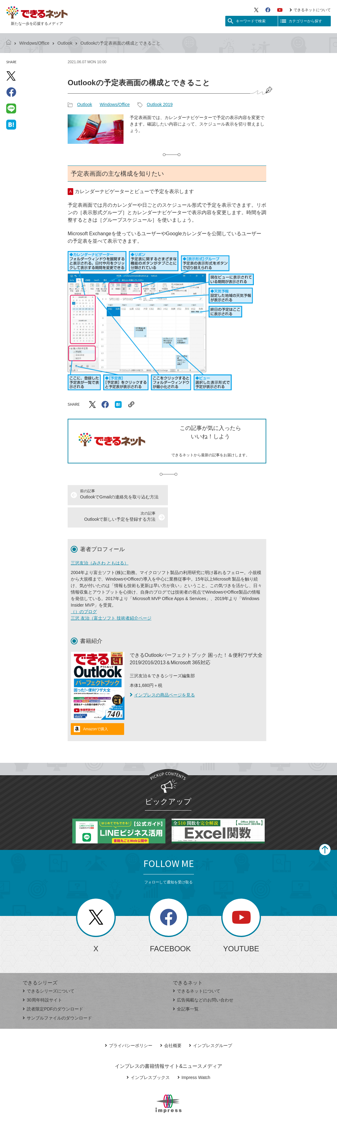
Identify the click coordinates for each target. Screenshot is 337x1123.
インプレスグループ (210, 1023)
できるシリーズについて (48, 968)
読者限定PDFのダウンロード (53, 986)
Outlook (64, 43)
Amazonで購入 (95, 707)
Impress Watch (193, 1055)
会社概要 (171, 1023)
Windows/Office (34, 43)
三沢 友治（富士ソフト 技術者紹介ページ (111, 595)
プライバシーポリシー (128, 1023)
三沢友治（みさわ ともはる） (99, 540)
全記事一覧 (186, 986)
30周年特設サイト (42, 977)
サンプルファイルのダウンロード (57, 995)
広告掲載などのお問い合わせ (203, 977)
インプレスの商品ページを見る (162, 672)
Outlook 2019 (160, 104)
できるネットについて (310, 10)
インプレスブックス (148, 1055)
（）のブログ (84, 589)
